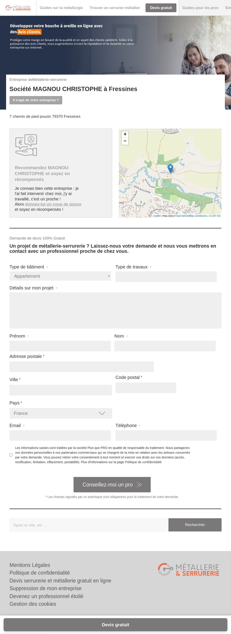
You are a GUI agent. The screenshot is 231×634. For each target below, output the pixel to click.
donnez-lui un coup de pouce (53, 204)
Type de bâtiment (28, 267)
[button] (61, 8)
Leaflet (157, 215)
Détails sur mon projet (33, 288)
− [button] (125, 141)
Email (16, 425)
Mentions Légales (29, 565)
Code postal (128, 377)
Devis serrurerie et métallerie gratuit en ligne (60, 581)
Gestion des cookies (32, 604)
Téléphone (128, 425)
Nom (121, 336)
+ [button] (125, 134)
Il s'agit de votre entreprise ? (36, 100)
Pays (14, 402)
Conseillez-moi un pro (108, 485)
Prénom (19, 336)
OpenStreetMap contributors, (192, 215)
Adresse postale (25, 356)
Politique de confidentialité (143, 462)
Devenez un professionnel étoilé (46, 596)
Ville (13, 379)
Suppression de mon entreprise (45, 588)
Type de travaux (133, 267)
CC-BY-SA (214, 215)
